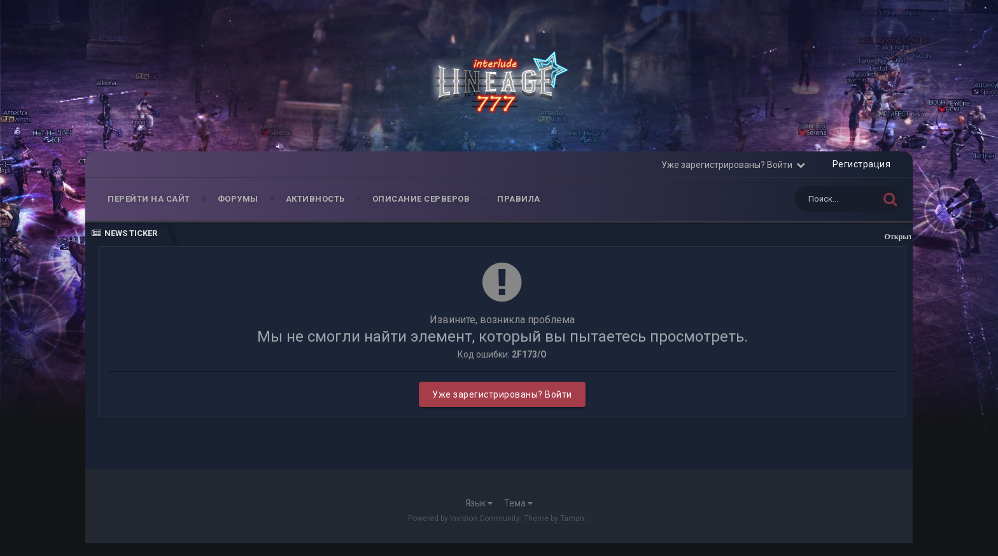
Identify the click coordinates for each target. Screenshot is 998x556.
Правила (518, 199)
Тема (518, 503)
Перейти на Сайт (149, 199)
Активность (315, 199)
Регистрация (862, 164)
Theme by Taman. (555, 518)
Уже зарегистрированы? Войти (733, 165)
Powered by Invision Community (464, 518)
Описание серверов (421, 199)
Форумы (238, 199)
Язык (479, 503)
